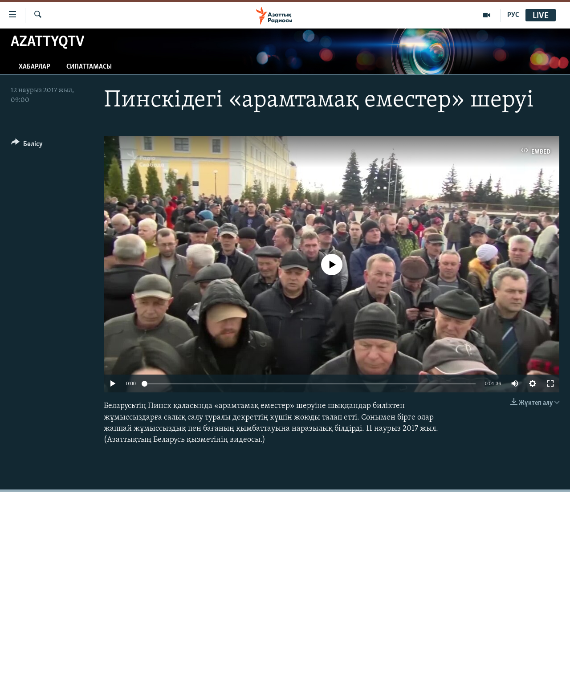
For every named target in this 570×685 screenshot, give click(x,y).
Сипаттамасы (89, 66)
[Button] (27, 145)
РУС (513, 15)
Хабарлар (34, 66)
